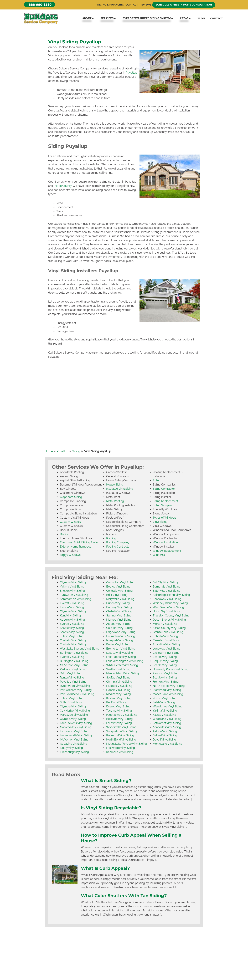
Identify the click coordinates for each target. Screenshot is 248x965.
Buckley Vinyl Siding (119, 607)
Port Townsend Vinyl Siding (77, 694)
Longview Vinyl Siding (166, 649)
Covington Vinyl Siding (120, 583)
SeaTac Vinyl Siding (118, 678)
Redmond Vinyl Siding (120, 736)
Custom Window (70, 522)
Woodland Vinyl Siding (167, 719)
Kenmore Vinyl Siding (119, 752)
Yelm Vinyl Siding (70, 674)
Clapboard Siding (71, 497)
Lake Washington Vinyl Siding (124, 661)
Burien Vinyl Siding (118, 603)
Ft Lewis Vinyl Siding (119, 723)
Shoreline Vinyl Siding (166, 645)
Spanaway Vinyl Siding (167, 599)
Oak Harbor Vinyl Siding (75, 711)
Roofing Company (117, 543)
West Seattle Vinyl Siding (168, 607)
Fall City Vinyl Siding (165, 583)
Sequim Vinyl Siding (165, 661)
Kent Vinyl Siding (70, 616)
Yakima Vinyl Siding (72, 587)
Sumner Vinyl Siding (119, 616)
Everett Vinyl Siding (72, 603)
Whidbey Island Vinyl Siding (170, 603)
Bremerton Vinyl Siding (120, 649)
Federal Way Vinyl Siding (121, 715)
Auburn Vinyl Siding (72, 620)
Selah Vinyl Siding (164, 702)
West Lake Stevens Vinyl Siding (79, 649)
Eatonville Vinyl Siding (166, 591)
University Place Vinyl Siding (170, 669)
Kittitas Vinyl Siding (164, 715)
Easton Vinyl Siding (72, 607)
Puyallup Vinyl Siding (73, 682)
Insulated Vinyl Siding (119, 489)
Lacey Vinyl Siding (71, 748)
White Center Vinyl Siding (122, 665)
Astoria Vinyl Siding (165, 731)
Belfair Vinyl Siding (118, 645)
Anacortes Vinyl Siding (167, 727)
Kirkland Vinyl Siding (119, 698)
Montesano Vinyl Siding (167, 744)
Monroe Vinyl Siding (118, 620)
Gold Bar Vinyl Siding (119, 628)
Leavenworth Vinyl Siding (76, 736)
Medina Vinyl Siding (118, 694)
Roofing (111, 538)
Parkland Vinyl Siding (73, 669)
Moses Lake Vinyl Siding (168, 694)
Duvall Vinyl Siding (164, 740)
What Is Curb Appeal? (105, 868)
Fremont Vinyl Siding (166, 682)
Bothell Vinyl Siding (118, 587)
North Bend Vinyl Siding (121, 740)
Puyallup (131, 73)
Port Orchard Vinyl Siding (76, 690)
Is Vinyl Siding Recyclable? (111, 808)
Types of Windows (164, 518)
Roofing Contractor (118, 547)
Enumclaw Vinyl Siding (120, 636)
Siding (157, 481)
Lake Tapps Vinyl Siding (121, 657)
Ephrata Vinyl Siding (165, 636)
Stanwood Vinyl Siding (167, 690)
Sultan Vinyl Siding (71, 702)
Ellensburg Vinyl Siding (74, 752)
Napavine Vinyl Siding (73, 744)
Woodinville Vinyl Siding (121, 727)
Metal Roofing (115, 501)
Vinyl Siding (160, 522)
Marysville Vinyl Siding (74, 715)
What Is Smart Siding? (106, 780)
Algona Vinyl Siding (118, 624)
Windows (159, 555)
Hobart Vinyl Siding (118, 690)
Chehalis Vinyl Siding (73, 640)
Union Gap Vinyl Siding (167, 612)
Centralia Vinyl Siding (119, 591)
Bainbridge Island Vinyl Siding (171, 595)
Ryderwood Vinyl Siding (75, 686)
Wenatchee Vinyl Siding (167, 707)
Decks (64, 534)
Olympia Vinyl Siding (73, 583)
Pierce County (62, 186)
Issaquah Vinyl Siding (119, 640)
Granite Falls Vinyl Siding (168, 632)
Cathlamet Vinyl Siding (167, 723)
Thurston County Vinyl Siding (171, 616)
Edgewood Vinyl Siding (121, 632)
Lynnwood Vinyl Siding (74, 731)
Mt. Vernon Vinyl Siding (74, 665)
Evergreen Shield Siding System (80, 543)
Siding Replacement (165, 501)
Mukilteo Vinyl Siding (119, 686)
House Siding (114, 485)
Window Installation (165, 543)
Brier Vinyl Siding (116, 595)
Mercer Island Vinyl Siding (122, 674)
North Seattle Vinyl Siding (169, 686)
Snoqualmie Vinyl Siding (121, 731)
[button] (39, 4)
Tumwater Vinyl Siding (74, 595)
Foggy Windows (70, 555)
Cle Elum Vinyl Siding (166, 653)
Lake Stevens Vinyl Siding (76, 723)
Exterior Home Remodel (75, 547)
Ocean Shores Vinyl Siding (169, 620)
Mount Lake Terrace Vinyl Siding (126, 744)
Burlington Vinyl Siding (74, 653)
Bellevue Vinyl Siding (119, 719)
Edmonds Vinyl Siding (166, 587)
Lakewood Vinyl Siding (120, 748)
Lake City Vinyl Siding (119, 653)
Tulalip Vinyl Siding (72, 636)
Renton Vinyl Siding (72, 678)
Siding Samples (162, 505)
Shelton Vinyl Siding (72, 591)
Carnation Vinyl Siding (166, 640)
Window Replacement (167, 551)
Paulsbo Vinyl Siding (165, 674)
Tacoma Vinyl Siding (119, 711)
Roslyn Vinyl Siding (165, 698)
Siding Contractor (164, 489)
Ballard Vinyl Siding (165, 736)
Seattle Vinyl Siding (72, 628)
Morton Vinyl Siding (165, 624)
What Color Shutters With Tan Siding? (124, 895)
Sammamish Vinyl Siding (75, 599)
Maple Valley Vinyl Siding (75, 727)
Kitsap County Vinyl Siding (169, 628)
